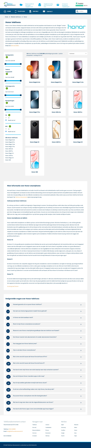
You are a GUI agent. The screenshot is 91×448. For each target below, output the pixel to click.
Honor (75, 430)
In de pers (34, 435)
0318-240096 (12, 429)
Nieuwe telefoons (36, 430)
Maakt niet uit (11, 120)
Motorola (76, 424)
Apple (62, 424)
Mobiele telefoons (16, 17)
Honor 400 (8, 160)
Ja (8, 117)
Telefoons (34, 424)
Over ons (34, 433)
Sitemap (47, 435)
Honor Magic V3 (9, 153)
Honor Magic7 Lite (10, 144)
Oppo (75, 435)
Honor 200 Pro (9, 155)
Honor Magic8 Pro (10, 142)
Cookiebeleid (48, 427)
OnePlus (63, 430)
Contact (47, 424)
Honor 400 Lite (9, 149)
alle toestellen (15, 45)
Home (6, 17)
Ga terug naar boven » (13, 286)
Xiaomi (62, 435)
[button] (21, 11)
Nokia (75, 427)
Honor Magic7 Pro (10, 146)
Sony (75, 433)
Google (62, 433)
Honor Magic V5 (9, 158)
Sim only (34, 427)
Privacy (47, 430)
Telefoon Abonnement (21, 197)
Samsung (63, 427)
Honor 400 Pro (9, 151)
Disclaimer (48, 433)
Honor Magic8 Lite (10, 140)
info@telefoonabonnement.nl (15, 431)
